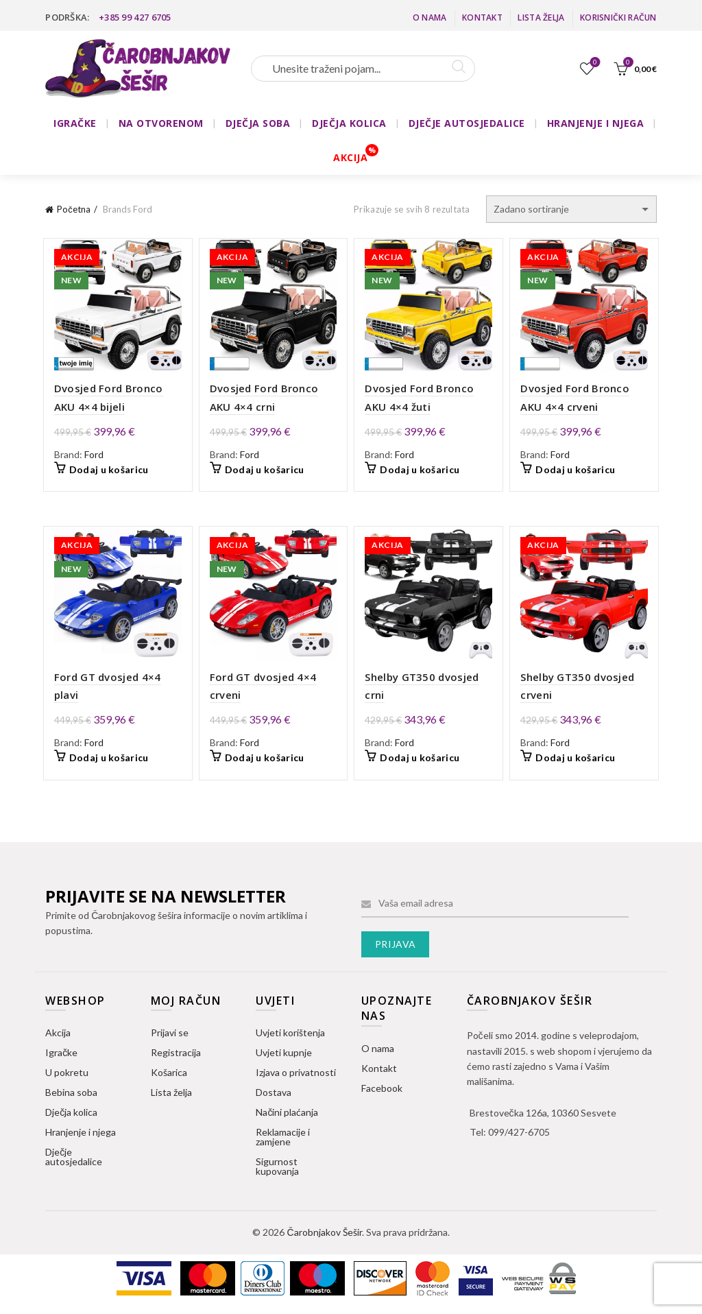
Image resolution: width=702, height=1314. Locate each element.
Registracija (176, 1057)
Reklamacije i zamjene (283, 1141)
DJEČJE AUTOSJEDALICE (467, 123)
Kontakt (482, 17)
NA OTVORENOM (161, 123)
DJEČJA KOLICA (349, 123)
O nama (430, 17)
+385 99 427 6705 (135, 17)
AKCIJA (350, 157)
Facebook (381, 1093)
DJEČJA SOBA (258, 123)
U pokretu (66, 1077)
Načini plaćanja (287, 1117)
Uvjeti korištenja (290, 1037)
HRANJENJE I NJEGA (595, 123)
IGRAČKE (75, 123)
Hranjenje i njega (80, 1137)
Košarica (169, 1077)
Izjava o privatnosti (296, 1077)
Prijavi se (170, 1037)
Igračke (61, 1057)
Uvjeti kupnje (284, 1057)
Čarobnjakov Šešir (324, 1237)
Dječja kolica (71, 1117)
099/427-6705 (519, 1137)
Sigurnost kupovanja (277, 1171)
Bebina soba (71, 1097)
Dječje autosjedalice (73, 1161)
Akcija (58, 1037)
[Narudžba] (571, 209)
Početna (73, 209)
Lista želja (541, 17)
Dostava (273, 1097)
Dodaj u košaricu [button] (104, 472)
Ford (89, 456)
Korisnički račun (618, 17)
